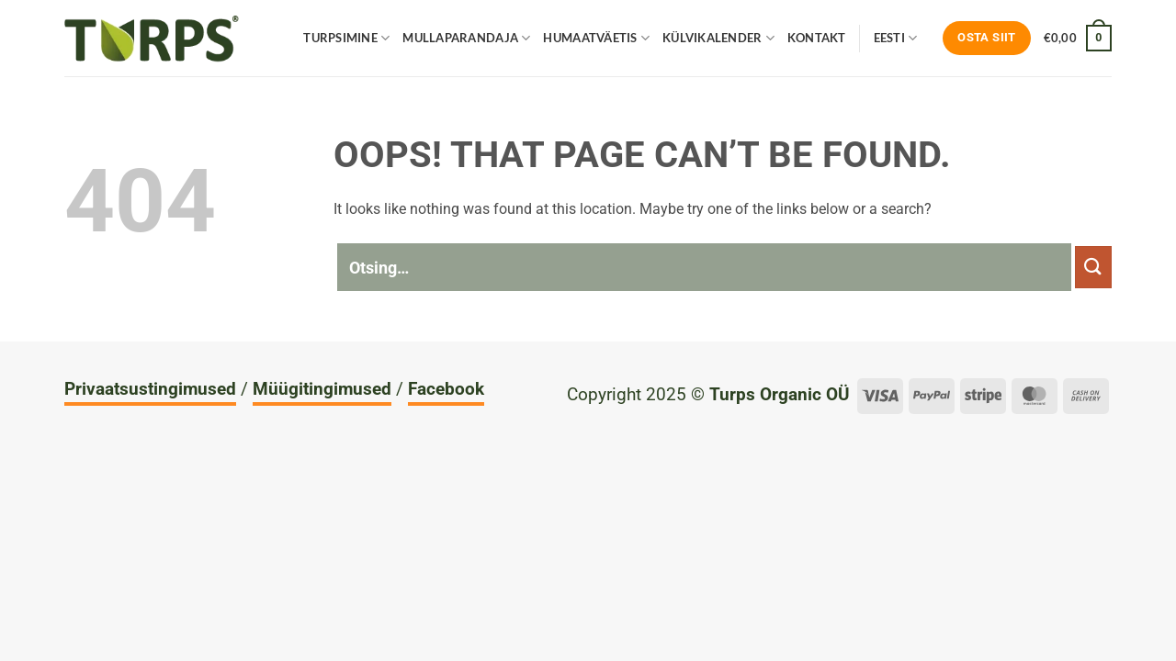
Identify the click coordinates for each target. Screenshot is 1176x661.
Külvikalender (718, 38)
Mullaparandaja (466, 38)
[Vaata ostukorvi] (1078, 38)
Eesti (896, 38)
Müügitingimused (322, 388)
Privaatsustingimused (150, 388)
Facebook (446, 388)
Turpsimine (346, 38)
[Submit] (1093, 266)
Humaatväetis (596, 38)
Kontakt (816, 37)
